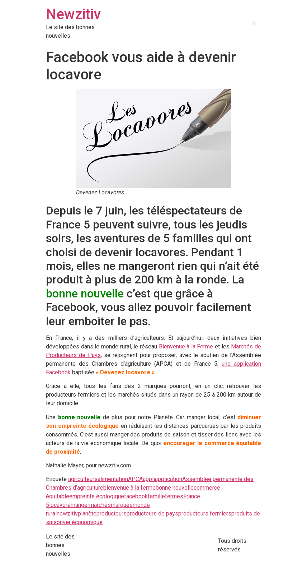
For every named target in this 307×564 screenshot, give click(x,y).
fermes (174, 496)
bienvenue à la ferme (129, 487)
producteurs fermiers (204, 513)
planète (87, 513)
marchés (100, 504)
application (168, 479)
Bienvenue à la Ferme (187, 346)
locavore (60, 504)
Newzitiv (73, 14)
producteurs (111, 513)
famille (156, 496)
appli (149, 479)
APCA (135, 479)
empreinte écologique (96, 496)
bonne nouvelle (175, 487)
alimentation (113, 479)
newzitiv (67, 513)
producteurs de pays (152, 513)
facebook (136, 496)
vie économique (83, 522)
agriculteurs (83, 479)
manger (80, 504)
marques (122, 504)
